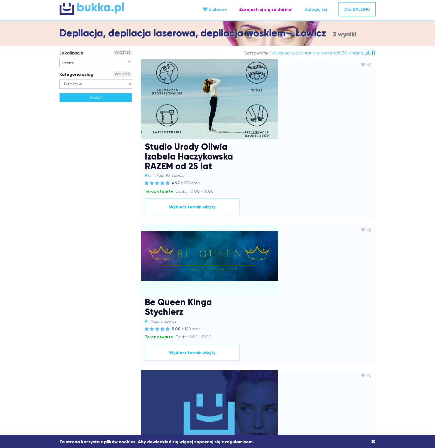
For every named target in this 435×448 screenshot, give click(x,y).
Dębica (177, 368)
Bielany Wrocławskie (231, 362)
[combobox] (95, 62)
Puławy (260, 396)
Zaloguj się (316, 9)
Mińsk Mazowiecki (290, 385)
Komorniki (127, 379)
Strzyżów (242, 401)
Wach (135, 407)
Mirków (314, 385)
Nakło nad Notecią (110, 390)
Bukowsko (316, 362)
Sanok (75, 401)
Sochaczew (185, 401)
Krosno (269, 379)
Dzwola (310, 368)
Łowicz (178, 385)
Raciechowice (281, 396)
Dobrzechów (217, 368)
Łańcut (149, 385)
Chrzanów (79, 368)
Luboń (120, 385)
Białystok (203, 362)
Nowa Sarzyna (208, 390)
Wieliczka (208, 407)
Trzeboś (79, 407)
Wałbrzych (167, 407)
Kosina (154, 379)
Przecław (197, 396)
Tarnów (325, 401)
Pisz (169, 396)
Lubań (94, 385)
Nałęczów (137, 390)
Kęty (339, 374)
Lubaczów (77, 385)
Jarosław (185, 374)
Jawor (224, 374)
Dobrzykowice (243, 368)
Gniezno (356, 368)
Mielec (266, 385)
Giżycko (325, 368)
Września (292, 407)
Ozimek (353, 390)
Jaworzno (240, 374)
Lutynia (134, 385)
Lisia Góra (347, 379)
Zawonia (340, 407)
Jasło (212, 374)
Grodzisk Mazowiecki (137, 374)
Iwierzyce (166, 374)
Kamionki (290, 374)
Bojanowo (260, 362)
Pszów (247, 396)
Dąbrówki (159, 368)
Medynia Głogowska (240, 385)
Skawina (165, 401)
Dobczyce (195, 368)
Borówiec (279, 362)
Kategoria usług (76, 74)
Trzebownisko (100, 407)
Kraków (217, 379)
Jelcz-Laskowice (265, 374)
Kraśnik (254, 379)
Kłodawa (85, 379)
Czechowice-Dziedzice (111, 368)
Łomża (164, 385)
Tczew (338, 401)
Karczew (307, 374)
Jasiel (200, 374)
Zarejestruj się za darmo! (265, 9)
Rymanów (339, 396)
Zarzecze (310, 407)
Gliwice (340, 368)
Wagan (149, 407)
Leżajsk (297, 379)
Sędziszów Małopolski (102, 401)
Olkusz (229, 390)
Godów (77, 374)
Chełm (354, 362)
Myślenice (83, 390)
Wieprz (225, 407)
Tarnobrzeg (306, 401)
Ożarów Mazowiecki (87, 396)
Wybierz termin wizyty (326, 127)
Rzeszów (357, 396)
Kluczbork (354, 374)
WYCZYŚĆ (123, 52)
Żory (223, 412)
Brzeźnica (298, 362)
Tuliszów (121, 407)
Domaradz (267, 368)
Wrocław (274, 407)
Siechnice (132, 401)
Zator (325, 407)
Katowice (325, 374)
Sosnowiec (206, 401)
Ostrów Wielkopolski (283, 390)
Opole (257, 390)
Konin (142, 379)
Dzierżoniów (290, 368)
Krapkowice (236, 379)
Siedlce (149, 401)
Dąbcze (141, 368)
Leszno (283, 379)
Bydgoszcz (336, 362)
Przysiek (232, 396)
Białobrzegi (183, 362)
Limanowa (315, 379)
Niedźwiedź (158, 390)
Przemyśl (215, 396)
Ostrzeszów (313, 390)
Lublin (107, 385)
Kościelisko (187, 379)
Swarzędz (261, 401)
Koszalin (169, 379)
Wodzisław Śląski (249, 407)
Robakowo (319, 396)
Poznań (180, 396)
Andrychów (161, 362)
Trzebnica (355, 401)
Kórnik (203, 379)
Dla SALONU (357, 9)
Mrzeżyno (330, 385)
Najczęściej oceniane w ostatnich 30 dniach (317, 53)
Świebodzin (283, 401)
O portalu (140, 328)
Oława (243, 390)
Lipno (332, 379)
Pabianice (116, 396)
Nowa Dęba (182, 390)
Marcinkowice (208, 385)
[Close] (373, 441)
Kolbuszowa (106, 379)
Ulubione (215, 9)
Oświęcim (335, 390)
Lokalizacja (71, 53)
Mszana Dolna (353, 385)
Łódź (190, 385)
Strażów (225, 401)
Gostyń (92, 374)
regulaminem (238, 441)
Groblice (109, 374)
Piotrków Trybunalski (145, 396)
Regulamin (191, 328)
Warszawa (188, 407)
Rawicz (301, 396)
